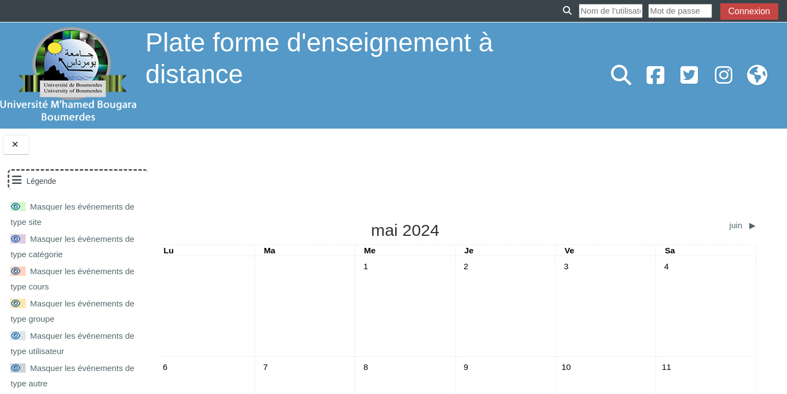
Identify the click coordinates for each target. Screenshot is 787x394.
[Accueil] (68, 74)
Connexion (750, 11)
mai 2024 (226, 154)
